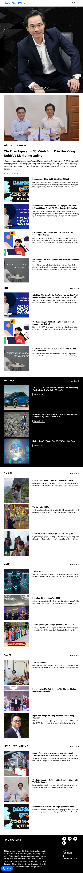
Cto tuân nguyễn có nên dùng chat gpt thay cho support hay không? (53, 323)
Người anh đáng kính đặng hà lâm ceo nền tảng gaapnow (53, 717)
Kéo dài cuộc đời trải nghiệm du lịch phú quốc (52, 534)
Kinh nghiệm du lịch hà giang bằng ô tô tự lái (52, 480)
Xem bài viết (38, 394)
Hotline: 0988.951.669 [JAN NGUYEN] (67, 852)
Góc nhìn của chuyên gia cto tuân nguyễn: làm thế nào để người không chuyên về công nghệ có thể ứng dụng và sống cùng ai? (55, 208)
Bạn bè (7, 655)
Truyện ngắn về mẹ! (40, 507)
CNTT (7, 288)
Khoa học (9, 380)
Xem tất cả (74, 288)
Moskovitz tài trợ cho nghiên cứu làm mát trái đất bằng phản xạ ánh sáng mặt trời (54, 415)
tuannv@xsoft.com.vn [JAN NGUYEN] (70, 857)
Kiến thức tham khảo (16, 145)
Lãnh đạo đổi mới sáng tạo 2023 (46, 598)
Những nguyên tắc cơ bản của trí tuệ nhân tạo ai (54, 441)
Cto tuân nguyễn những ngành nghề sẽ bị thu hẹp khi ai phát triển (54, 349)
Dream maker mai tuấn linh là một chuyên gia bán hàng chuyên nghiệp (54, 690)
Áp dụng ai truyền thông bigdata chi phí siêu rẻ (53, 625)
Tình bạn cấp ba (39, 662)
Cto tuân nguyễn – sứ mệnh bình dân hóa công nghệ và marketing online (39, 153)
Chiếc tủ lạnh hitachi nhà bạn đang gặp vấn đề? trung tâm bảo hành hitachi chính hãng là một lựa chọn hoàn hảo (54, 754)
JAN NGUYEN (15, 3)
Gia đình (8, 473)
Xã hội (7, 564)
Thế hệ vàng (37, 571)
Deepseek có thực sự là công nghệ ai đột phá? (52, 179)
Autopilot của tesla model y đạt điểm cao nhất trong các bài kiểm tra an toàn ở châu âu (55, 389)
